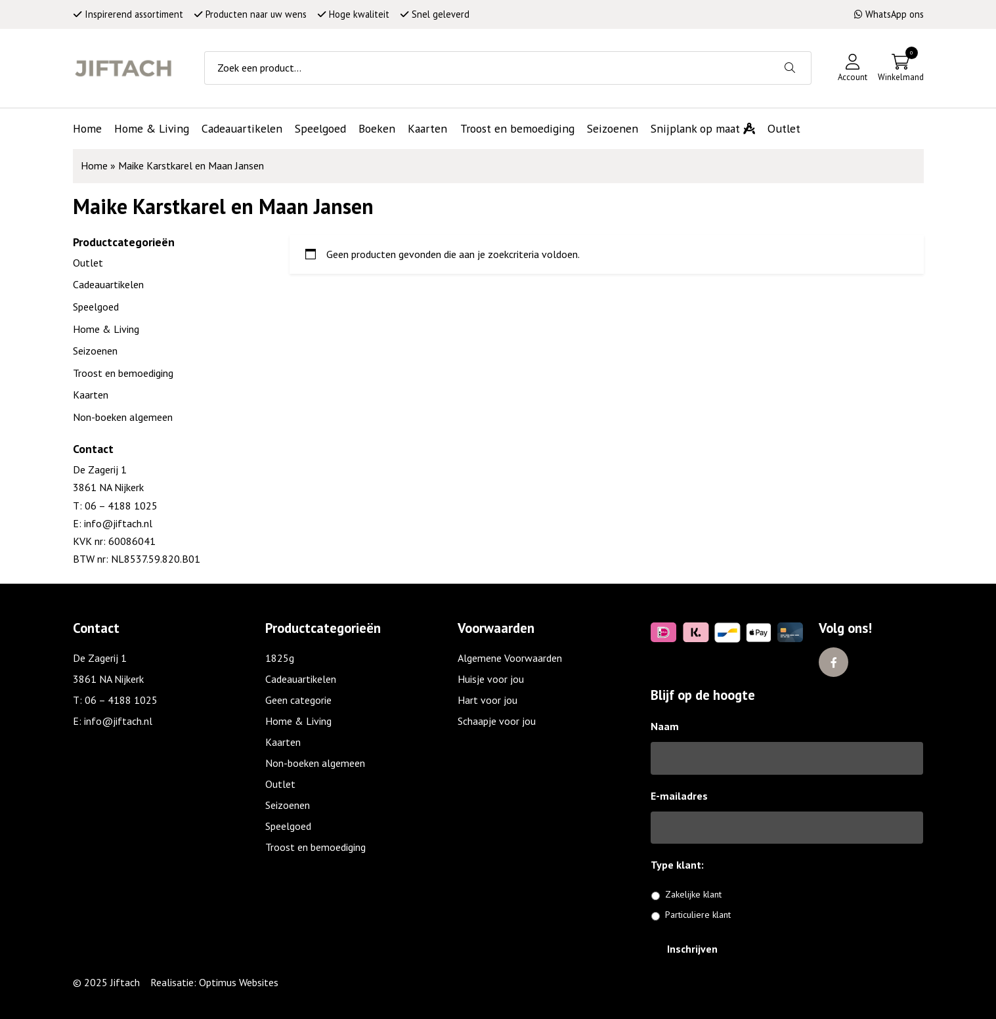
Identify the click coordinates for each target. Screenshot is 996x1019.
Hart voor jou (487, 699)
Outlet (88, 262)
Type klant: (682, 864)
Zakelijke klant (693, 894)
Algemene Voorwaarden (510, 657)
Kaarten (90, 394)
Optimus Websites (238, 982)
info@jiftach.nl (116, 523)
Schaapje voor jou (497, 720)
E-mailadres (679, 795)
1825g (279, 657)
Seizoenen (95, 350)
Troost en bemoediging (123, 372)
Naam (665, 726)
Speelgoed (96, 306)
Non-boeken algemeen (123, 416)
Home (94, 165)
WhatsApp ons (889, 14)
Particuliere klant (698, 915)
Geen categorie (298, 699)
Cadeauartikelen (108, 284)
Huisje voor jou (491, 678)
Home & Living (106, 329)
